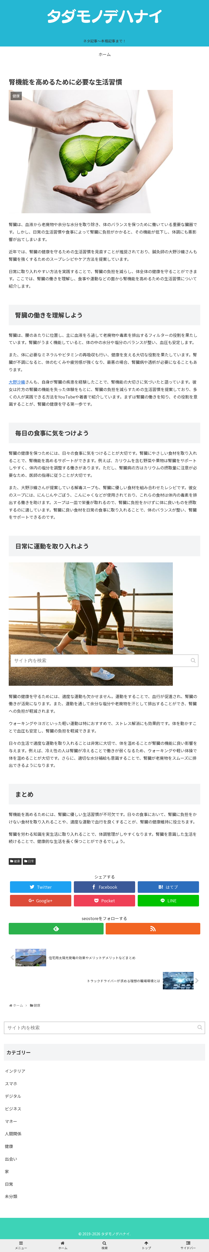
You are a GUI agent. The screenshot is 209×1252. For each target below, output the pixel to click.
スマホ (11, 1083)
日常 (31, 861)
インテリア (15, 1071)
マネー (11, 1121)
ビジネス (13, 1109)
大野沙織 (17, 382)
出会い (11, 1159)
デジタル (13, 1096)
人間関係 (13, 1133)
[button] (200, 1027)
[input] (104, 1028)
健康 (17, 861)
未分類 (11, 1196)
